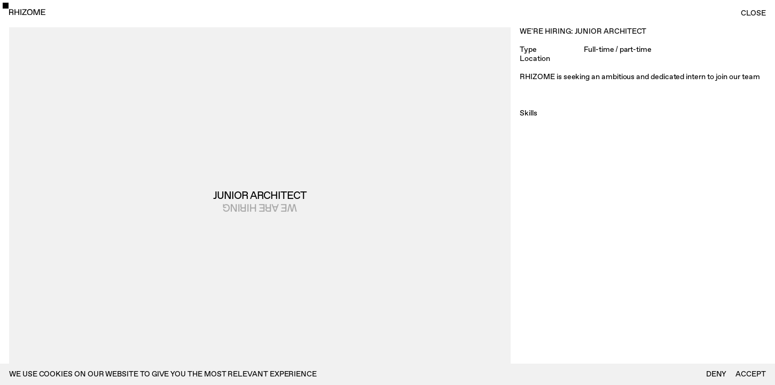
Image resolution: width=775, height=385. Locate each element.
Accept (750, 374)
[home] (27, 12)
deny (716, 374)
